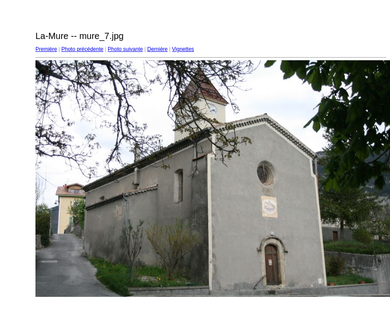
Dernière (157, 49)
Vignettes (183, 49)
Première (46, 49)
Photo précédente (82, 49)
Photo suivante (125, 49)
